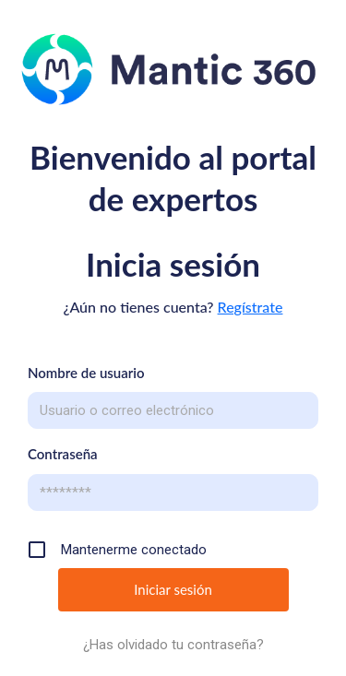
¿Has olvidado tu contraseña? (173, 644)
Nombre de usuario (86, 372)
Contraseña (63, 453)
